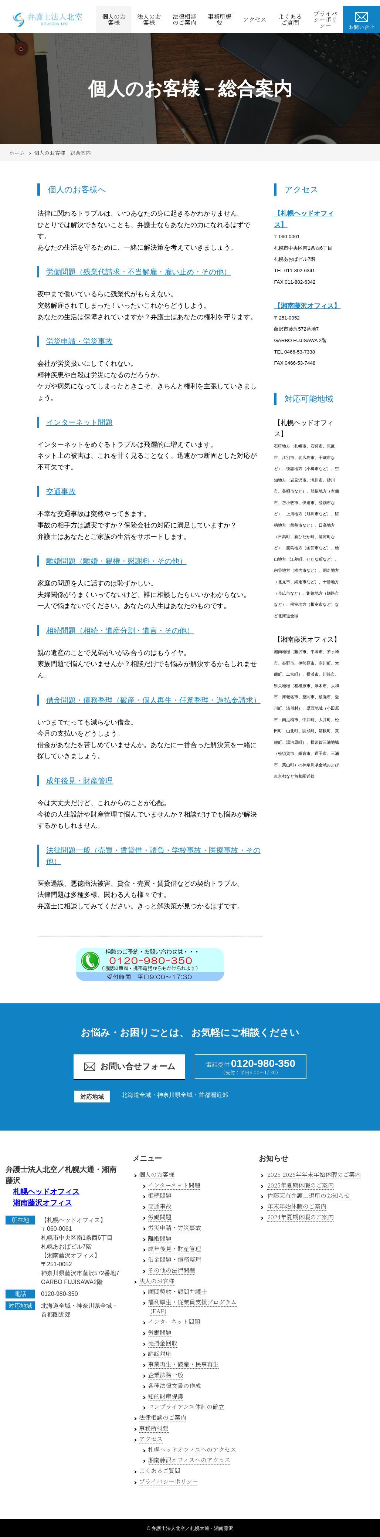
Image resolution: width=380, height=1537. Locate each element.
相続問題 (160, 1195)
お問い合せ (361, 20)
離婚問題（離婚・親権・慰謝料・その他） (116, 561)
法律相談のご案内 (184, 19)
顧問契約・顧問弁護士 (177, 1291)
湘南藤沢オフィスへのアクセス (189, 1460)
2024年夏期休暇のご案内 (300, 1217)
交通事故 (61, 491)
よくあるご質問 (290, 19)
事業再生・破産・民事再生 (183, 1364)
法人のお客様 (149, 19)
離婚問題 (160, 1238)
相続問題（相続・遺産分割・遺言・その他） (120, 630)
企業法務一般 (165, 1375)
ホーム (17, 152)
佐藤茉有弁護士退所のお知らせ (308, 1195)
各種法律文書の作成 (174, 1385)
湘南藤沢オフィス (42, 1203)
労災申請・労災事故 (79, 341)
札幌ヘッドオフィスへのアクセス (192, 1449)
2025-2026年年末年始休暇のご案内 (314, 1174)
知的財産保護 (165, 1396)
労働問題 (160, 1217)
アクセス (255, 19)
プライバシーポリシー (325, 19)
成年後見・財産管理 (79, 781)
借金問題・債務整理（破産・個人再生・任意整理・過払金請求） (153, 700)
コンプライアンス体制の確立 (186, 1406)
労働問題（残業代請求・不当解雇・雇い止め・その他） (138, 272)
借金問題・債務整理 (174, 1259)
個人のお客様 (114, 19)
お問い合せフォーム (129, 1066)
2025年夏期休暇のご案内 (300, 1185)
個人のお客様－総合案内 (62, 152)
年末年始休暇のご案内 (296, 1206)
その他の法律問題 (171, 1270)
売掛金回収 (162, 1343)
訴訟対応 (160, 1353)
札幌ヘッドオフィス (46, 1192)
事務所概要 (219, 19)
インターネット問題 (79, 422)
